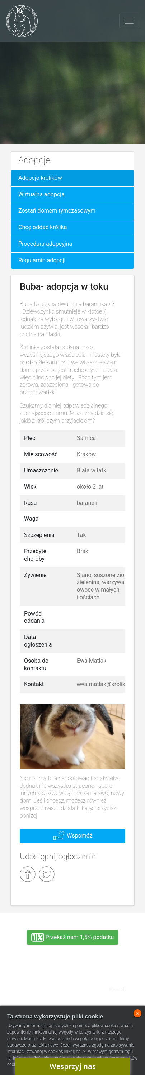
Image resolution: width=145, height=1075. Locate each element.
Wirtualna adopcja (41, 194)
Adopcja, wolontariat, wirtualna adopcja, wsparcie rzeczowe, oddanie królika (39, 984)
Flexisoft (117, 989)
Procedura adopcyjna (45, 243)
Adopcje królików (40, 177)
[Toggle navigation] (129, 21)
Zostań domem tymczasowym (56, 210)
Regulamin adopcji (41, 260)
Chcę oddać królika (42, 227)
